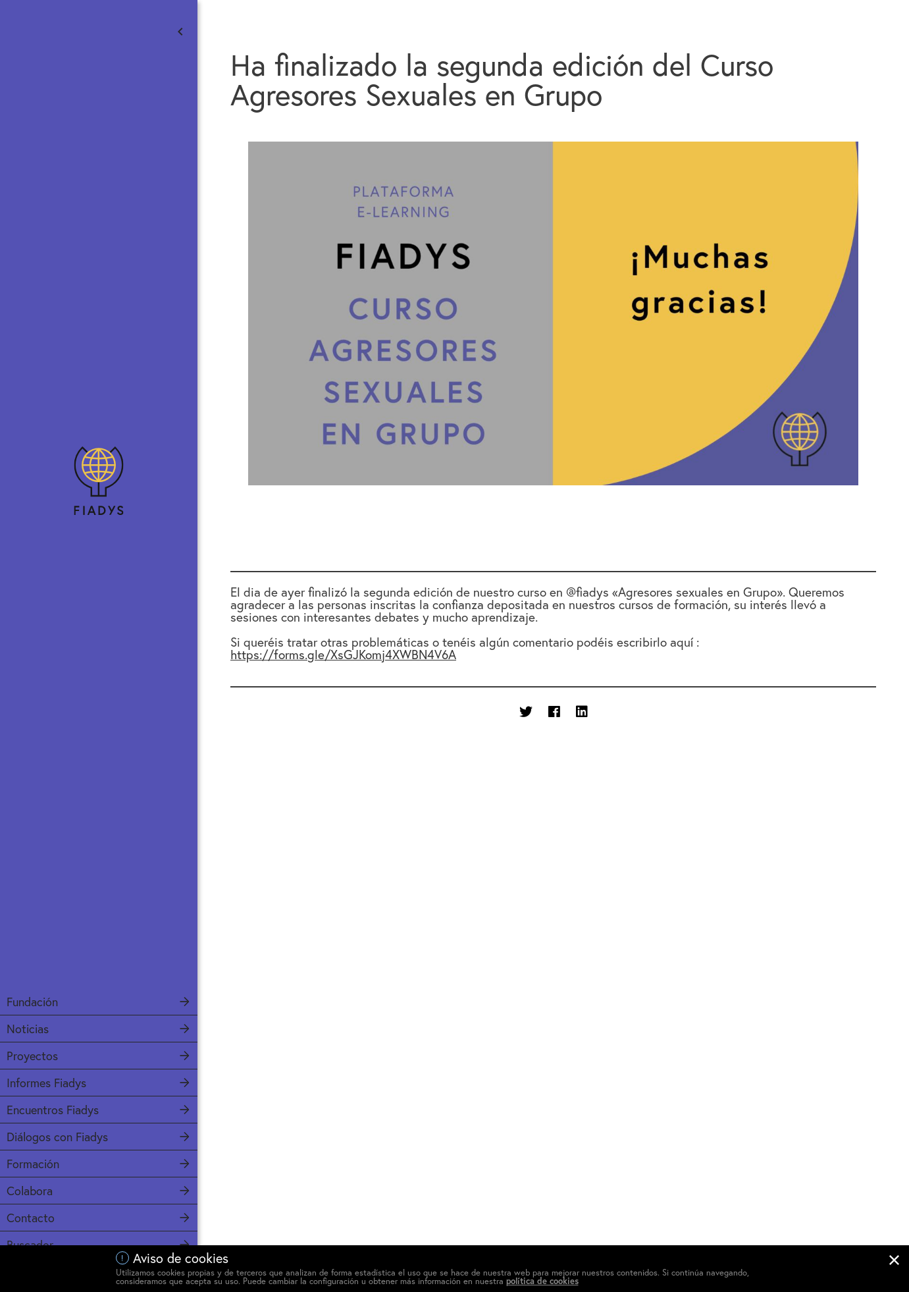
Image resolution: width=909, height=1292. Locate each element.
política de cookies (542, 1281)
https (343, 654)
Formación (33, 1163)
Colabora (30, 1190)
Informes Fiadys (46, 1082)
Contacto (31, 1217)
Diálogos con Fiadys (57, 1136)
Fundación (32, 1001)
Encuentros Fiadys (53, 1109)
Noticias (28, 1028)
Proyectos (32, 1055)
